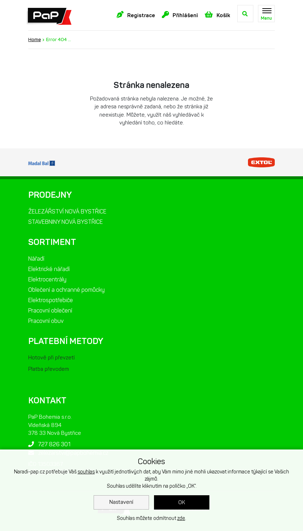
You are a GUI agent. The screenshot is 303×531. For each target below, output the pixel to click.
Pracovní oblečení (50, 310)
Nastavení (121, 502)
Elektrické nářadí (49, 269)
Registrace (135, 15)
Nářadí (36, 258)
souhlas (86, 472)
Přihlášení (180, 15)
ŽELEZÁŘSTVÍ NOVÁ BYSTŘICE (67, 211)
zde (181, 518)
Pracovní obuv (46, 321)
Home (34, 39)
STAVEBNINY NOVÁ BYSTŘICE (65, 221)
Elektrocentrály (47, 279)
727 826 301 (49, 444)
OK (181, 502)
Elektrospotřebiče (50, 300)
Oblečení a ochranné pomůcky (66, 289)
